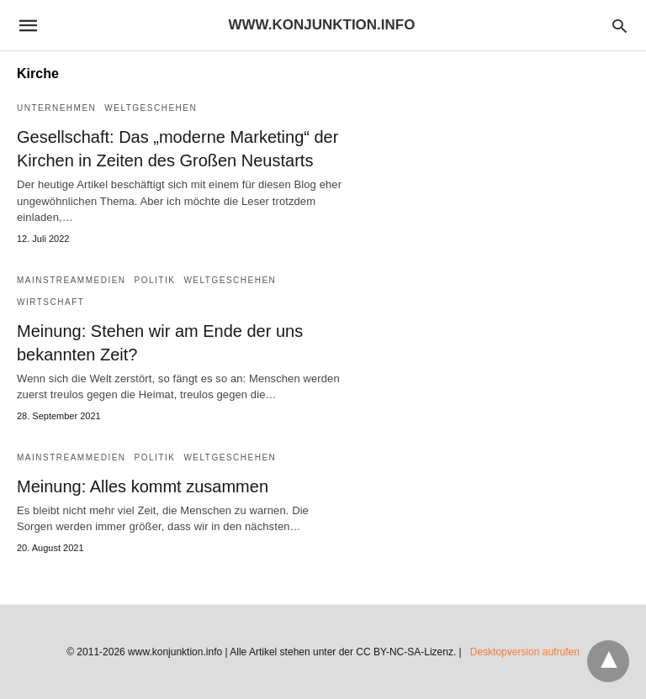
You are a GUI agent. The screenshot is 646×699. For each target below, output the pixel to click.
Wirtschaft (50, 302)
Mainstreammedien (71, 280)
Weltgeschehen (150, 108)
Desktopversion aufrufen (525, 652)
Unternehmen (56, 108)
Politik (155, 280)
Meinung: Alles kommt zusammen (142, 486)
